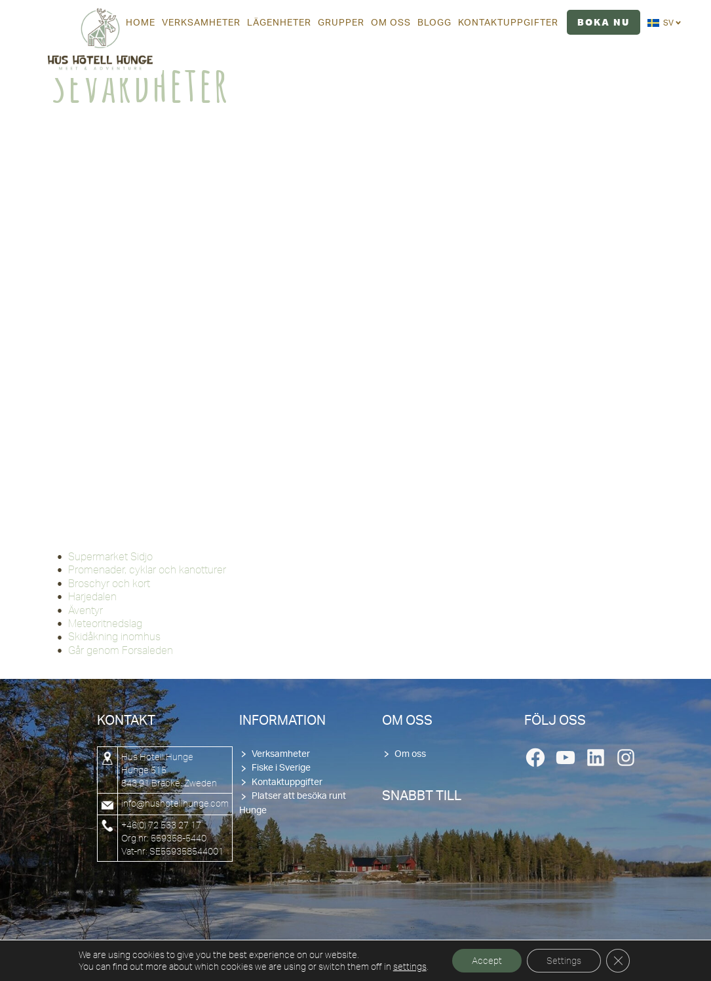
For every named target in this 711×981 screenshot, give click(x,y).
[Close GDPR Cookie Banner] (618, 960)
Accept (487, 961)
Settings (564, 961)
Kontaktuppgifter (287, 782)
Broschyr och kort (109, 583)
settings (410, 966)
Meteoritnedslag (105, 623)
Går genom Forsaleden (120, 650)
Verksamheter (281, 754)
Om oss (410, 754)
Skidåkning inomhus (114, 636)
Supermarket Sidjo (110, 556)
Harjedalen (92, 596)
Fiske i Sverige (281, 768)
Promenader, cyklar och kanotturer (147, 569)
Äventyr (85, 610)
